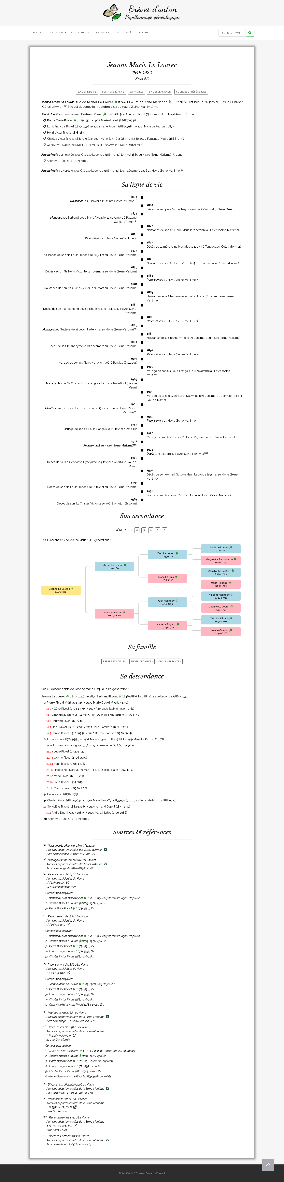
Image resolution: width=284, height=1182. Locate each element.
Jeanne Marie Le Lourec (63, 903)
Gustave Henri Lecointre (75, 329)
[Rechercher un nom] (232, 33)
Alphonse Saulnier (107, 708)
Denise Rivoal (60, 733)
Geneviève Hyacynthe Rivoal (65, 144)
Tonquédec (212, 246)
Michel (176, 209)
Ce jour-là (124, 32)
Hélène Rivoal (60, 708)
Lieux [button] (82, 32)
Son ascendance (113, 91)
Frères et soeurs (114, 661)
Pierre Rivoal (55, 702)
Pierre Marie (181, 230)
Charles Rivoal (56, 800)
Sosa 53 (142, 79)
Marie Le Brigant (166, 624)
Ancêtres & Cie (61, 32)
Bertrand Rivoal (91, 114)
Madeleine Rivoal (64, 769)
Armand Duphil (118, 144)
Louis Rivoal (55, 739)
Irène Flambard (102, 727)
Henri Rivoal (59, 727)
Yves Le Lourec (166, 553)
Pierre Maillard (111, 714)
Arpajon (119, 503)
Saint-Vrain (215, 437)
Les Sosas (102, 32)
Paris (129, 428)
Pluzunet (236, 102)
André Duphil (60, 812)
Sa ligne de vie (87, 91)
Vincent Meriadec (219, 594)
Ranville (118, 362)
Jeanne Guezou (219, 630)
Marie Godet (109, 120)
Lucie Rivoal (61, 751)
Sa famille (136, 91)
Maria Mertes (103, 812)
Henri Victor (182, 263)
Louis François (80, 254)
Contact (160, 1173)
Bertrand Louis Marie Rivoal (85, 217)
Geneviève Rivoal (58, 806)
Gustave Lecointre (92, 154)
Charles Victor (81, 288)
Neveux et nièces (142, 661)
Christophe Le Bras (219, 571)
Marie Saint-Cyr (110, 138)
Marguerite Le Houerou (219, 559)
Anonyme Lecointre (59, 160)
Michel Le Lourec (100, 102)
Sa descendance (160, 91)
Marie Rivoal (61, 776)
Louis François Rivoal (60, 126)
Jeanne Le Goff (108, 745)
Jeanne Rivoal (61, 714)
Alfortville (120, 462)
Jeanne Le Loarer (219, 606)
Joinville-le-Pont (115, 383)
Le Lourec (162, 65)
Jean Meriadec (166, 600)
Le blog (143, 32)
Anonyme (179, 337)
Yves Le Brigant (219, 618)
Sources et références (191, 91)
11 (156, 105)
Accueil (38, 32)
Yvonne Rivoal (63, 788)
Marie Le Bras (166, 577)
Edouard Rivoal (63, 745)
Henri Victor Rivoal (59, 132)
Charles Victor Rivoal (60, 138)
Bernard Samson (105, 733)
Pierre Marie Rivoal (60, 120)
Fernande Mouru (157, 138)
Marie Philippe (219, 583)
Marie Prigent (109, 126)
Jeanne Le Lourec (59, 589)
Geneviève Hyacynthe (187, 296)
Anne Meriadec (156, 102)
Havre (126, 107)
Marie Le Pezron (154, 126)
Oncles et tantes (169, 661)
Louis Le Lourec (219, 547)
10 (135, 445)
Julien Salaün (109, 769)
